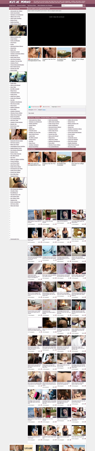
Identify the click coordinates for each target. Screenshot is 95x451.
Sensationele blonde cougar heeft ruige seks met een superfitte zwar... (63, 322)
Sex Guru (13, 157)
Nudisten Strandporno (16, 102)
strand (32, 73)
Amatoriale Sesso (15, 92)
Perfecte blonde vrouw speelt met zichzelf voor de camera (63, 195)
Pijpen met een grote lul (62, 141)
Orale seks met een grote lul (78, 159)
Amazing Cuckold (15, 51)
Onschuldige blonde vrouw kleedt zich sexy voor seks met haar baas (64, 232)
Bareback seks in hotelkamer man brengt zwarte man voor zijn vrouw (63, 250)
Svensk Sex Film (15, 68)
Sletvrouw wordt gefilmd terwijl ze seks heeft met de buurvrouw (34, 178)
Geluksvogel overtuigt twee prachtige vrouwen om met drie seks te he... (49, 286)
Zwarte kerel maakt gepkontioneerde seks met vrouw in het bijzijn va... (33, 196)
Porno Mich (13, 109)
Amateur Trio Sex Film (16, 61)
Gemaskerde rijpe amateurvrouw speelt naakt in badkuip (48, 232)
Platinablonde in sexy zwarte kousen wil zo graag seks (63, 303)
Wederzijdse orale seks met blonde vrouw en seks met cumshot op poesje (63, 268)
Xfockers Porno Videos (16, 113)
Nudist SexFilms (15, 22)
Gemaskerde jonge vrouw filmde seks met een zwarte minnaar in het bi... (34, 268)
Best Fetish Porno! (15, 66)
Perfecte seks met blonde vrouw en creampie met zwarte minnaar (78, 178)
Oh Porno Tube (14, 120)
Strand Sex (13, 48)
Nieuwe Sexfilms (21, 5)
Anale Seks (13, 83)
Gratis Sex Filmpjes (16, 98)
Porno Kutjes (14, 70)
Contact (43, 444)
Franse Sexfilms (15, 161)
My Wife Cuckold (15, 89)
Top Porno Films (31, 5)
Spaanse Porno (14, 176)
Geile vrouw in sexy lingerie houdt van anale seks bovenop (64, 213)
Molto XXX (13, 50)
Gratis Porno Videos (16, 166)
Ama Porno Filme (15, 165)
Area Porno (13, 42)
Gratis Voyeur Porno (16, 24)
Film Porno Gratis (15, 103)
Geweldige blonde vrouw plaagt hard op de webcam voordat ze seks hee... (49, 322)
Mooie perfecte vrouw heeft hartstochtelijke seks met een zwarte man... (48, 214)
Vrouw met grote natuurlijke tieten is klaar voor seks (78, 303)
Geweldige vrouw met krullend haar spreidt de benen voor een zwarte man (78, 286)
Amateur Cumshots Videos (17, 53)
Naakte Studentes (15, 107)
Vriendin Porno (14, 55)
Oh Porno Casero (15, 142)
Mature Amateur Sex (16, 37)
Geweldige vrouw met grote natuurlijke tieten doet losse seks (34, 322)
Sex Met (13, 100)
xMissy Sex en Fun (15, 16)
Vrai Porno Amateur (16, 59)
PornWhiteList (14, 192)
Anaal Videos (14, 38)
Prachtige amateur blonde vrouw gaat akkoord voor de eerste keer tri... (63, 178)
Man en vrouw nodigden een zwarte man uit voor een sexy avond (34, 214)
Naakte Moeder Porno (16, 148)
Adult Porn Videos (15, 96)
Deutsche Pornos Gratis (17, 140)
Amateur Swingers (15, 111)
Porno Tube (13, 127)
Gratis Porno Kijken (16, 170)
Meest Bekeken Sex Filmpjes (45, 5)
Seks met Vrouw (15, 205)
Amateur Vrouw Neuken (17, 122)
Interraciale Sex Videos (16, 11)
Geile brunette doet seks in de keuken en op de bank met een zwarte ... (49, 304)
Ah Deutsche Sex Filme (16, 168)
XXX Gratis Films (15, 196)
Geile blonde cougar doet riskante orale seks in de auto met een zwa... (78, 268)
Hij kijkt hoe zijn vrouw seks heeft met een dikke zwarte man (35, 249)
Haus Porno (14, 105)
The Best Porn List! (15, 194)
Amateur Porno (14, 63)
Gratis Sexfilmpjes (15, 40)
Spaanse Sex (14, 200)
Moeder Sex (14, 124)
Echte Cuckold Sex (15, 202)
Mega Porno (14, 90)
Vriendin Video (14, 191)
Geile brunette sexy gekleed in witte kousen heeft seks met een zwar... (34, 286)
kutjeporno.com (33, 447)
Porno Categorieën (67, 441)
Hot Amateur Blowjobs (16, 150)
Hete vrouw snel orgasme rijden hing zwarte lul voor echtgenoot (35, 303)
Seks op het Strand (15, 85)
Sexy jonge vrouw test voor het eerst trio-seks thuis (78, 321)
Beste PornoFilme (15, 116)
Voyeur (44, 69)
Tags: (29, 73)
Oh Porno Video (15, 203)
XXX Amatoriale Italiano (17, 189)
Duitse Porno (14, 20)
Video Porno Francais (16, 114)
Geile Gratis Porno (15, 57)
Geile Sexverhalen (15, 12)
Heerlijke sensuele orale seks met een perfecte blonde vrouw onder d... (78, 232)
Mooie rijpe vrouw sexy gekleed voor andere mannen (49, 195)
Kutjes (12, 44)
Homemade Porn (15, 239)
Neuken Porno (14, 152)
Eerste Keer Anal (15, 126)
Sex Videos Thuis (15, 198)
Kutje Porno (12, 5)
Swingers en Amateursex (17, 14)
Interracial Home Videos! (17, 46)
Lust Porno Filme (15, 163)
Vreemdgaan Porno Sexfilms (18, 146)
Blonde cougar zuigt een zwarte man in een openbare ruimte (79, 195)
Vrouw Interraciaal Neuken (17, 64)
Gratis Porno (14, 94)
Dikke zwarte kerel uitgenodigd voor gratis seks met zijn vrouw (49, 267)
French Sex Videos (15, 172)
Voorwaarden (50, 444)
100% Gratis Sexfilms (16, 18)
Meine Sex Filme (15, 144)
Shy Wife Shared (15, 155)
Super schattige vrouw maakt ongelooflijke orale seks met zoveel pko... (78, 250)
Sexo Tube (13, 87)
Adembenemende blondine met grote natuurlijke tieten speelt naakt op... (78, 214)
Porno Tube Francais (16, 153)
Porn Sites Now (14, 174)
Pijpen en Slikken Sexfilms (17, 159)
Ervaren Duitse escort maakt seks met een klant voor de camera (34, 232)
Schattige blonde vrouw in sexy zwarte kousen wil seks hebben (49, 177)
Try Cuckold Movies (16, 118)
